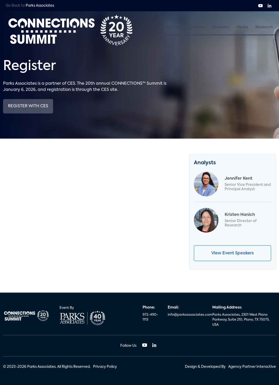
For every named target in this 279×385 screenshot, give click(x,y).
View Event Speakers (232, 253)
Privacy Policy (105, 367)
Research (264, 27)
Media (242, 27)
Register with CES (28, 106)
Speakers (220, 27)
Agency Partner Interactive (252, 367)
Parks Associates (40, 5)
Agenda (173, 27)
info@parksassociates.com (187, 314)
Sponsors (196, 27)
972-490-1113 (150, 317)
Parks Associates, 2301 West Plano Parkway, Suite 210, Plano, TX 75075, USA (241, 319)
